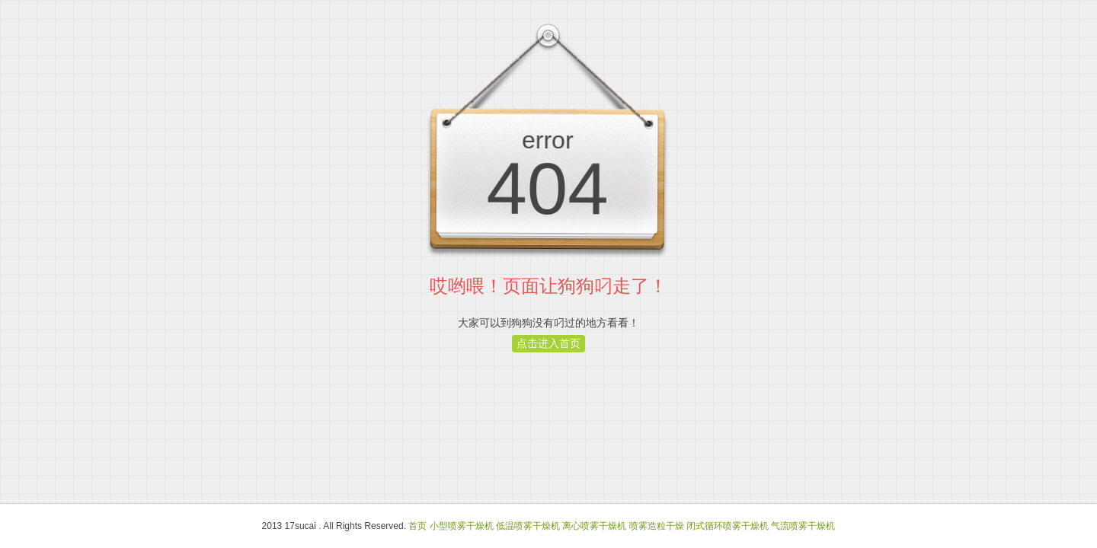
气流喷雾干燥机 (803, 526)
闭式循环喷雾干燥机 (727, 526)
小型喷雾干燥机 (462, 526)
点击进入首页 (548, 343)
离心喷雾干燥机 (594, 526)
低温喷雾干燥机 (528, 526)
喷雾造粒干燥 (656, 526)
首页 (417, 526)
